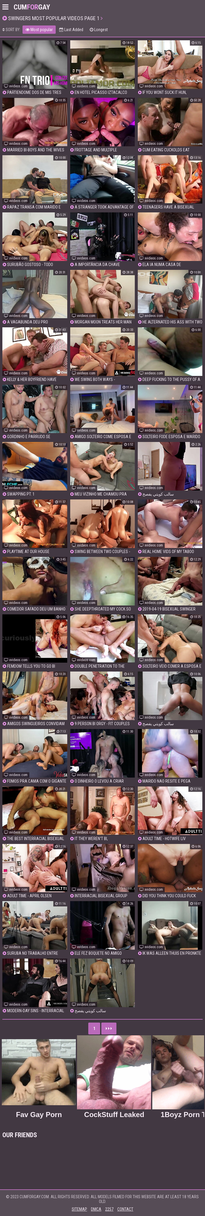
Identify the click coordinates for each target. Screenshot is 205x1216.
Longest (99, 29)
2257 (109, 1209)
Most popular (39, 29)
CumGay (32, 7)
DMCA (96, 1209)
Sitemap (79, 1209)
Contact (125, 1209)
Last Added (71, 29)
